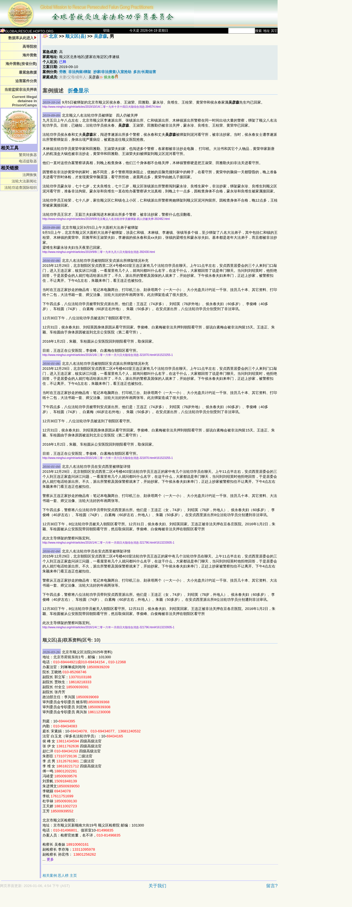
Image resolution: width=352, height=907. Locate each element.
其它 (274, 31)
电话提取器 (28, 161)
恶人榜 (63, 875)
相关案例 (49, 875)
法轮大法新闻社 (24, 181)
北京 (53, 36)
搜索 (258, 31)
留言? (272, 885)
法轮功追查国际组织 (20, 187)
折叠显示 (78, 91)
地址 (266, 31)
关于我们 (157, 885)
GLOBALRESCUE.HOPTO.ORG (27, 31)
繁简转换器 (28, 155)
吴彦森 (100, 36)
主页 (73, 875)
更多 (50, 859)
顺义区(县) (75, 36)
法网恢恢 (29, 175)
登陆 (106, 30)
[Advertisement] (119, 900)
